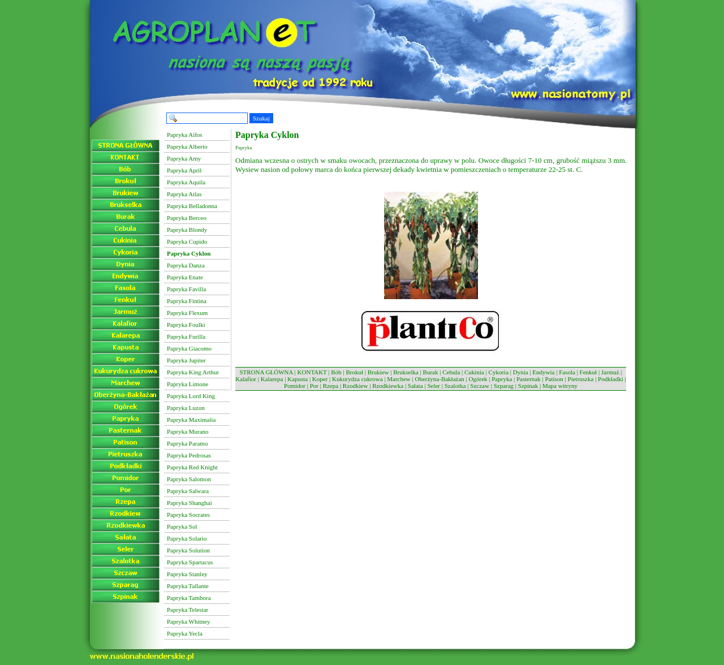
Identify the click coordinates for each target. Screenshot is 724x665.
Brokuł (354, 372)
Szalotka (455, 385)
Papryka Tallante (188, 585)
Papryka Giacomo (189, 348)
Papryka (502, 378)
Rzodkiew (355, 385)
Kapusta (297, 378)
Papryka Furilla (186, 336)
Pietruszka (581, 378)
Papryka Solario (187, 538)
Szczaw (479, 385)
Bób (336, 372)
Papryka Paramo (187, 443)
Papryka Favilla (186, 289)
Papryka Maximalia (191, 419)
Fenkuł (588, 372)
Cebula (451, 372)
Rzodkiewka (387, 385)
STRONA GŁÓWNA (265, 372)
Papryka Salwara (188, 490)
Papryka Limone (187, 384)
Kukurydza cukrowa (357, 378)
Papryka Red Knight (192, 467)
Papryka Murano (188, 431)
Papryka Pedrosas (189, 455)
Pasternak (528, 378)
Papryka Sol (182, 526)
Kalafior (245, 378)
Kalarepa (272, 378)
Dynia (520, 372)
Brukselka (406, 372)
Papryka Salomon (189, 479)
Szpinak (528, 385)
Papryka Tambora (189, 597)
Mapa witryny (560, 385)
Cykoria (498, 372)
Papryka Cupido (187, 241)
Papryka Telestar (187, 609)
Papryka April (184, 170)
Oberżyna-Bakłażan (439, 378)
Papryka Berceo (186, 217)
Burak (430, 372)
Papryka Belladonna (192, 205)
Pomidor (294, 385)
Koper (320, 378)
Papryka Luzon (186, 407)
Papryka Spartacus (190, 562)
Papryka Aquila (186, 182)
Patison (554, 378)
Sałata (415, 385)
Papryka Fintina (186, 300)
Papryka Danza (186, 265)
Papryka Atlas (184, 194)
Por (314, 385)
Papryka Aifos (184, 134)
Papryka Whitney (188, 621)
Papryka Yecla (184, 633)
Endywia (543, 372)
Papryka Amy (184, 158)
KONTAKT (312, 372)
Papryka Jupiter (186, 360)
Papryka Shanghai (189, 502)
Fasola (567, 372)
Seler (433, 385)
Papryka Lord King (191, 395)
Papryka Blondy (187, 229)
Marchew (399, 378)
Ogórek (478, 378)
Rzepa (330, 385)
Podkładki (610, 378)
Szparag (504, 385)
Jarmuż (610, 372)
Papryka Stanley (187, 574)
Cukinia (474, 372)
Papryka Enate (185, 277)
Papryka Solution (188, 550)
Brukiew (378, 372)
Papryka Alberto (187, 146)
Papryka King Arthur (193, 372)
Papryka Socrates (188, 514)
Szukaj (261, 118)
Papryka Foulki (186, 324)
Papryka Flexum (187, 312)
